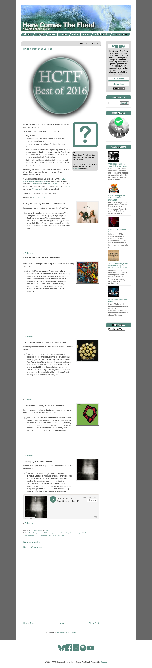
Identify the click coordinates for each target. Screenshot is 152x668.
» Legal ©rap (118, 84)
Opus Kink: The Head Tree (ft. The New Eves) (117, 165)
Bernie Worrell (52, 184)
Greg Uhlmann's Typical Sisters (77, 533)
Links (75, 34)
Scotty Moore (37, 184)
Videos (63, 34)
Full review (29, 253)
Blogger (104, 662)
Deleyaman (53, 533)
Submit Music (101, 34)
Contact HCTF (120, 34)
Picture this (43, 536)
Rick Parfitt (66, 186)
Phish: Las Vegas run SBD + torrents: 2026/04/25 (116, 198)
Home (61, 623)
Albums (27, 34)
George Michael (38, 189)
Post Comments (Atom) (66, 632)
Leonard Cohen (41, 181)
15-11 (40, 198)
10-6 (35, 198)
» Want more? (118, 79)
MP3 (36, 536)
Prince (31, 181)
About (86, 34)
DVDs (52, 34)
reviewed (76, 169)
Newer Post (28, 623)
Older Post (94, 623)
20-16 (46, 198)
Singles (40, 34)
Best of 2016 (43, 533)
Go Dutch (61, 533)
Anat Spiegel (33, 533)
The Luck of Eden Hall (56, 536)
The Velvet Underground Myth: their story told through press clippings (118, 266)
